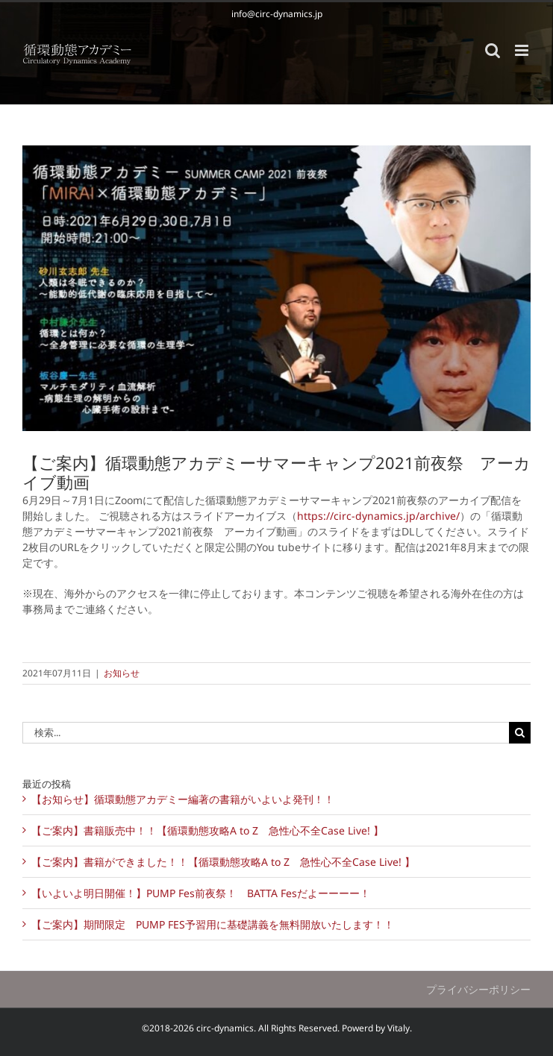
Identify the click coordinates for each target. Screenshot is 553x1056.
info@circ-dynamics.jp (276, 13)
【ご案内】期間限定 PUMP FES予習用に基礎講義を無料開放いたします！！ (212, 924)
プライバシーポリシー (478, 989)
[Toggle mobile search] (492, 50)
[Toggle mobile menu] (523, 50)
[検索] (520, 733)
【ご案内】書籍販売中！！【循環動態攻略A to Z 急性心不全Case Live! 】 (207, 830)
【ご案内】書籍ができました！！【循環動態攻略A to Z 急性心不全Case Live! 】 (223, 862)
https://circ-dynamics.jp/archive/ (378, 516)
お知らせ (122, 673)
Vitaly (398, 1028)
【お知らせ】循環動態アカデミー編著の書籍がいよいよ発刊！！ (182, 799)
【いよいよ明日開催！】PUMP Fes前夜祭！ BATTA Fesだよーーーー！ (200, 893)
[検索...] (265, 733)
